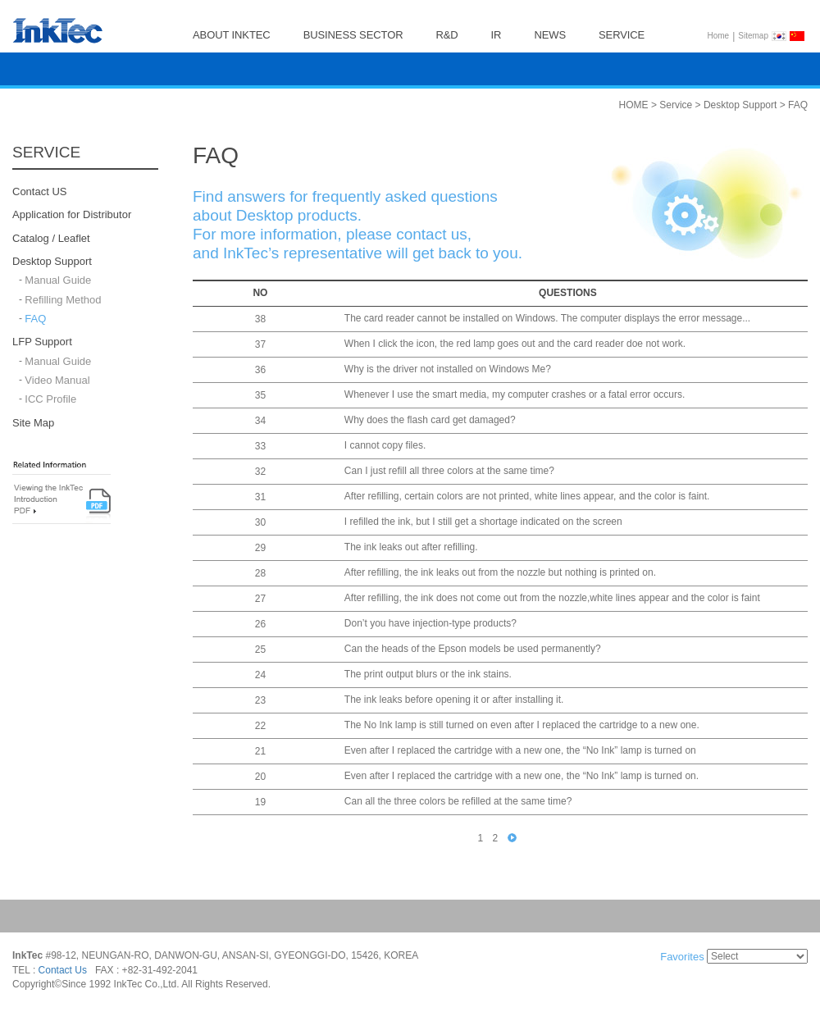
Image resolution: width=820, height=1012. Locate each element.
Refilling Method (63, 300)
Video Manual (57, 380)
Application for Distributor (71, 215)
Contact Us (63, 970)
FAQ (35, 318)
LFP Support (42, 342)
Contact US (39, 191)
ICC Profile (50, 400)
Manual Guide (58, 281)
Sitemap (753, 35)
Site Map (33, 423)
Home (719, 35)
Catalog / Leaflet (51, 238)
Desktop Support (52, 261)
